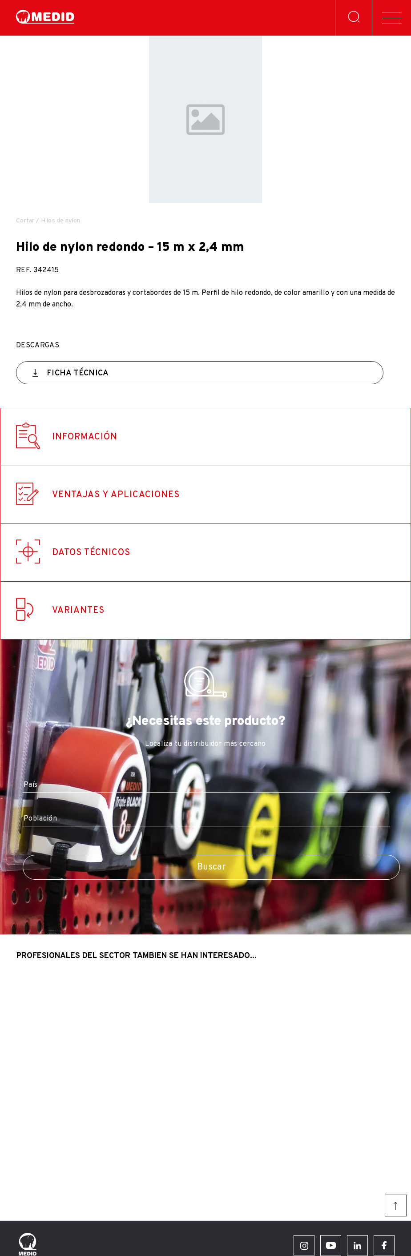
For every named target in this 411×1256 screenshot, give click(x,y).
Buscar (211, 867)
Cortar (25, 221)
